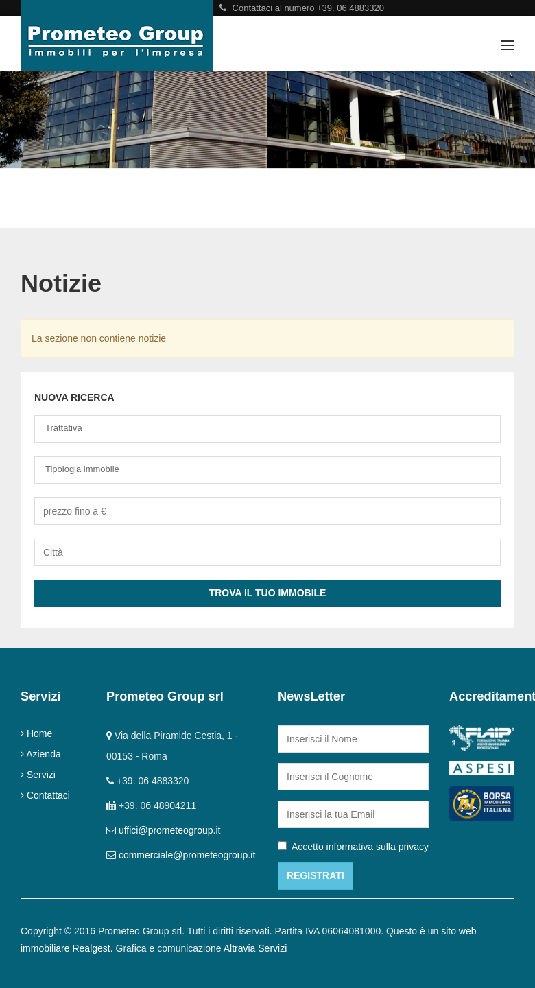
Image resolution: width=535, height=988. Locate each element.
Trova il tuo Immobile (267, 592)
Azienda (43, 754)
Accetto (353, 846)
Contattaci (48, 795)
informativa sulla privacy (377, 846)
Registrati (315, 875)
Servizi (41, 774)
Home (39, 733)
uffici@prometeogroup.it (170, 830)
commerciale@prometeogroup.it (187, 854)
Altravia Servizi (255, 948)
